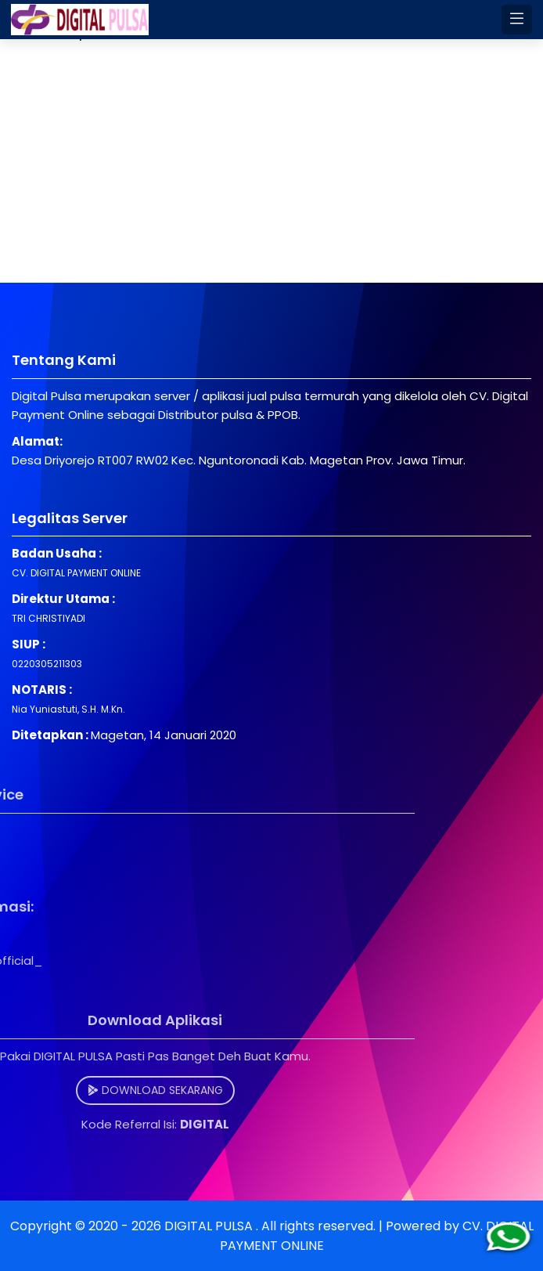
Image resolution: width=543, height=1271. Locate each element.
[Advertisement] (271, 173)
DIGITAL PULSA (210, 1226)
